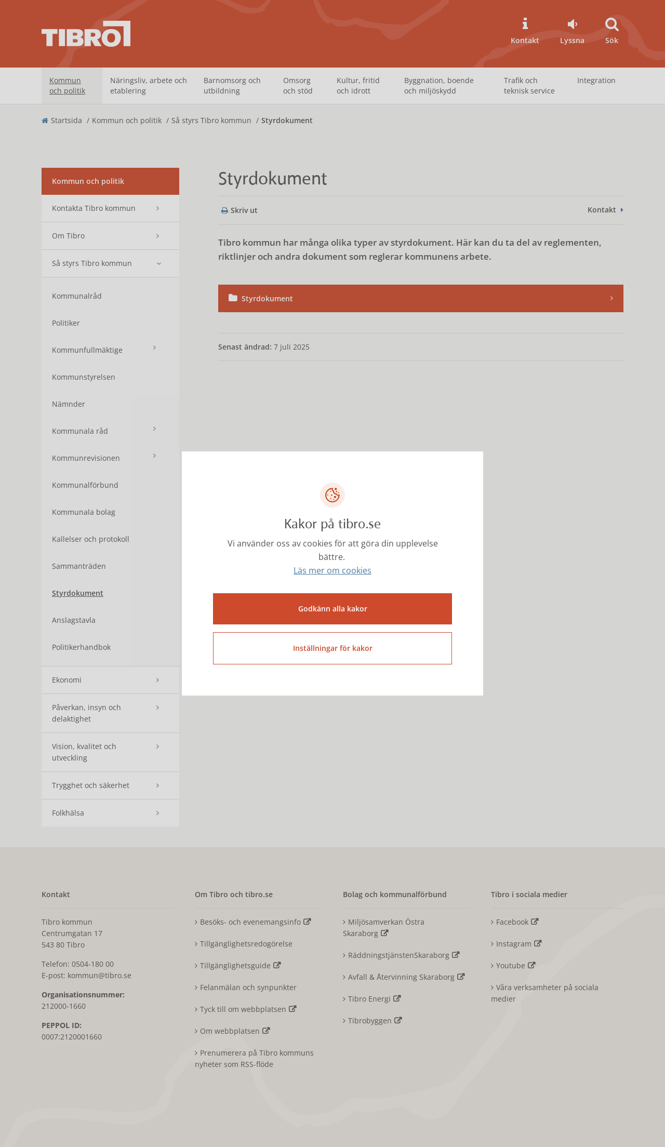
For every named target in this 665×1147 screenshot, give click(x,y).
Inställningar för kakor (333, 648)
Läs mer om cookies (332, 571)
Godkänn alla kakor (332, 608)
